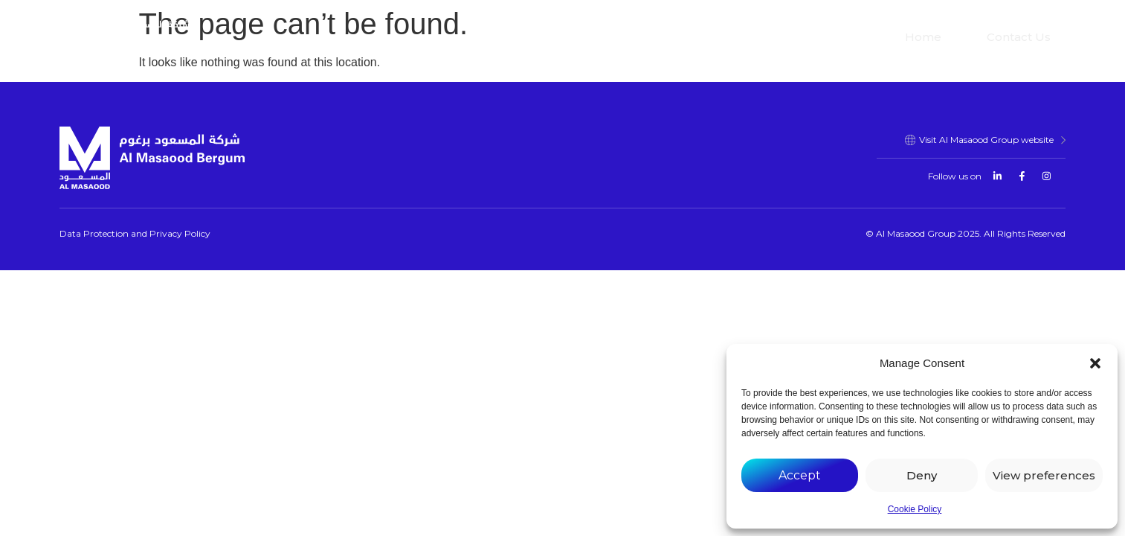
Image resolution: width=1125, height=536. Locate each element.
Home (923, 37)
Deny (921, 475)
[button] (1095, 363)
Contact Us (1019, 37)
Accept (800, 475)
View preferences (1044, 475)
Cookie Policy (915, 509)
